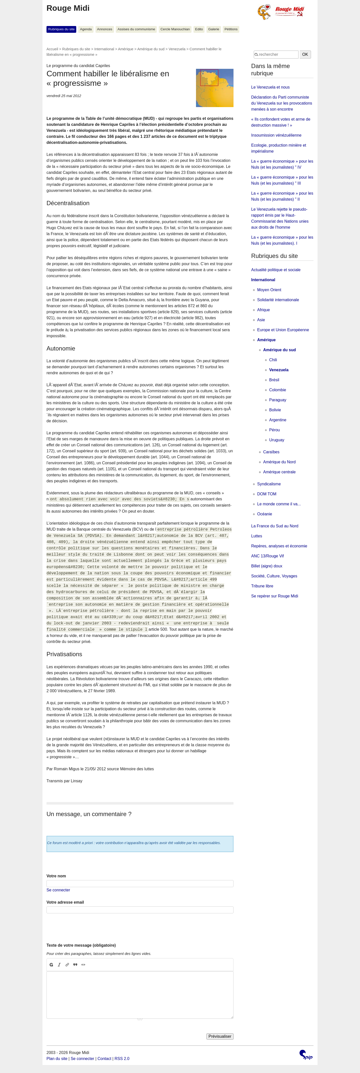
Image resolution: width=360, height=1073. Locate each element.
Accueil (52, 49)
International (104, 49)
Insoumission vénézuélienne (276, 135)
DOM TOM (266, 494)
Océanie (264, 514)
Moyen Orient (269, 290)
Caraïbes (271, 452)
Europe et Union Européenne (283, 330)
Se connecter (58, 890)
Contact (104, 1058)
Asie (261, 320)
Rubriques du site (61, 29)
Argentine (277, 420)
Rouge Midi (68, 8)
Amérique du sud (150, 49)
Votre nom (56, 876)
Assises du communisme (136, 29)
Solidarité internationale (278, 300)
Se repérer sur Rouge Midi (274, 596)
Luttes (256, 536)
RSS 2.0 (122, 1058)
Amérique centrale (279, 472)
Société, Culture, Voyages (274, 576)
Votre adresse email (65, 902)
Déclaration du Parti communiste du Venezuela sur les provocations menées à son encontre (281, 103)
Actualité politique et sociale (275, 270)
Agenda (86, 29)
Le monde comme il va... (279, 504)
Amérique (126, 49)
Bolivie (275, 410)
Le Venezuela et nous (270, 87)
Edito (199, 29)
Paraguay (277, 400)
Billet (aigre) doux (266, 566)
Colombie (277, 390)
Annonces (104, 29)
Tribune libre (262, 586)
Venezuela (176, 49)
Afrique (263, 310)
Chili (273, 360)
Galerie (213, 29)
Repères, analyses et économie (279, 546)
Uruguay (276, 440)
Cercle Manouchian (175, 29)
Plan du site (57, 1058)
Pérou (274, 430)
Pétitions (231, 29)
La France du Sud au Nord (274, 526)
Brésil (274, 380)
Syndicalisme (269, 484)
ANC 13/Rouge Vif (267, 556)
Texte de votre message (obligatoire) (81, 945)
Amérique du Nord (279, 462)
